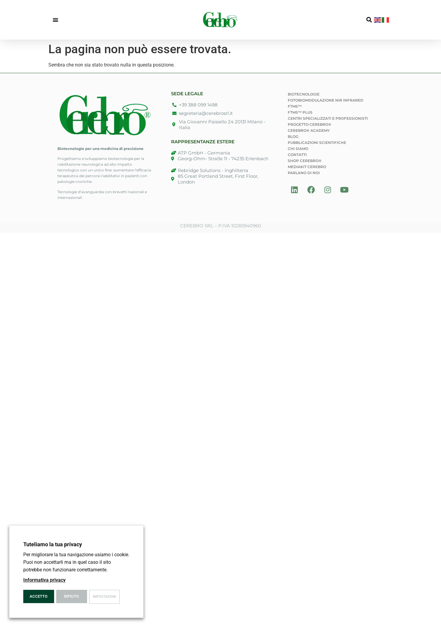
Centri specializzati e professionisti (328, 118)
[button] (55, 19)
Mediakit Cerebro (307, 166)
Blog (293, 136)
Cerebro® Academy (309, 130)
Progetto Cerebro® (309, 124)
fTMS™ (295, 106)
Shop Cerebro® (305, 160)
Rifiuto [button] (71, 596)
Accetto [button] (38, 596)
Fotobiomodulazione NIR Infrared (325, 100)
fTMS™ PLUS (300, 112)
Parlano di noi (304, 173)
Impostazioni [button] (104, 597)
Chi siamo (298, 148)
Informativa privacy (44, 580)
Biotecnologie (303, 94)
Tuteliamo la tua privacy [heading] (52, 544)
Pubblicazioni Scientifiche (317, 142)
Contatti (297, 154)
